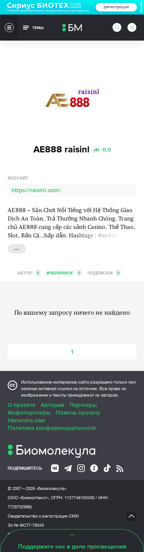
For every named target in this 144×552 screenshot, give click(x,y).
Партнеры (83, 405)
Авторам (52, 405)
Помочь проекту (78, 412)
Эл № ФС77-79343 (26, 525)
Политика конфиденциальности (52, 428)
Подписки (104, 272)
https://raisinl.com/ (36, 190)
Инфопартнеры (29, 412)
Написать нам (26, 420)
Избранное (64, 272)
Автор (29, 272)
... (17, 248)
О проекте (21, 405)
